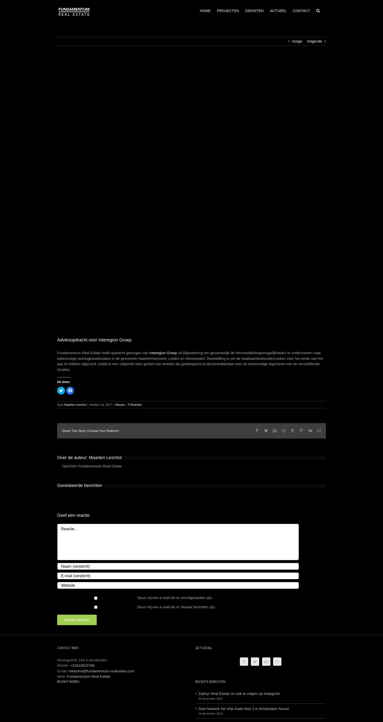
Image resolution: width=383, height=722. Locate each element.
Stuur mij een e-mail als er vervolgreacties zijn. (175, 598)
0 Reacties (135, 404)
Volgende (314, 41)
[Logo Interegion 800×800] (191, 194)
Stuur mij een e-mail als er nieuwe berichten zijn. (176, 607)
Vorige (297, 41)
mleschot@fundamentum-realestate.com (101, 671)
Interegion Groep (163, 353)
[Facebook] (244, 661)
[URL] (178, 585)
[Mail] (277, 661)
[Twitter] (255, 661)
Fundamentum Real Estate (88, 676)
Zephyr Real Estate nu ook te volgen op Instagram (239, 693)
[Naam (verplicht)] (178, 566)
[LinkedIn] (266, 661)
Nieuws (120, 404)
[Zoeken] (318, 10)
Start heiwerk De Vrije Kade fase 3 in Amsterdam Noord (243, 709)
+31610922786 (82, 665)
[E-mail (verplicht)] (178, 575)
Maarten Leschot (75, 404)
